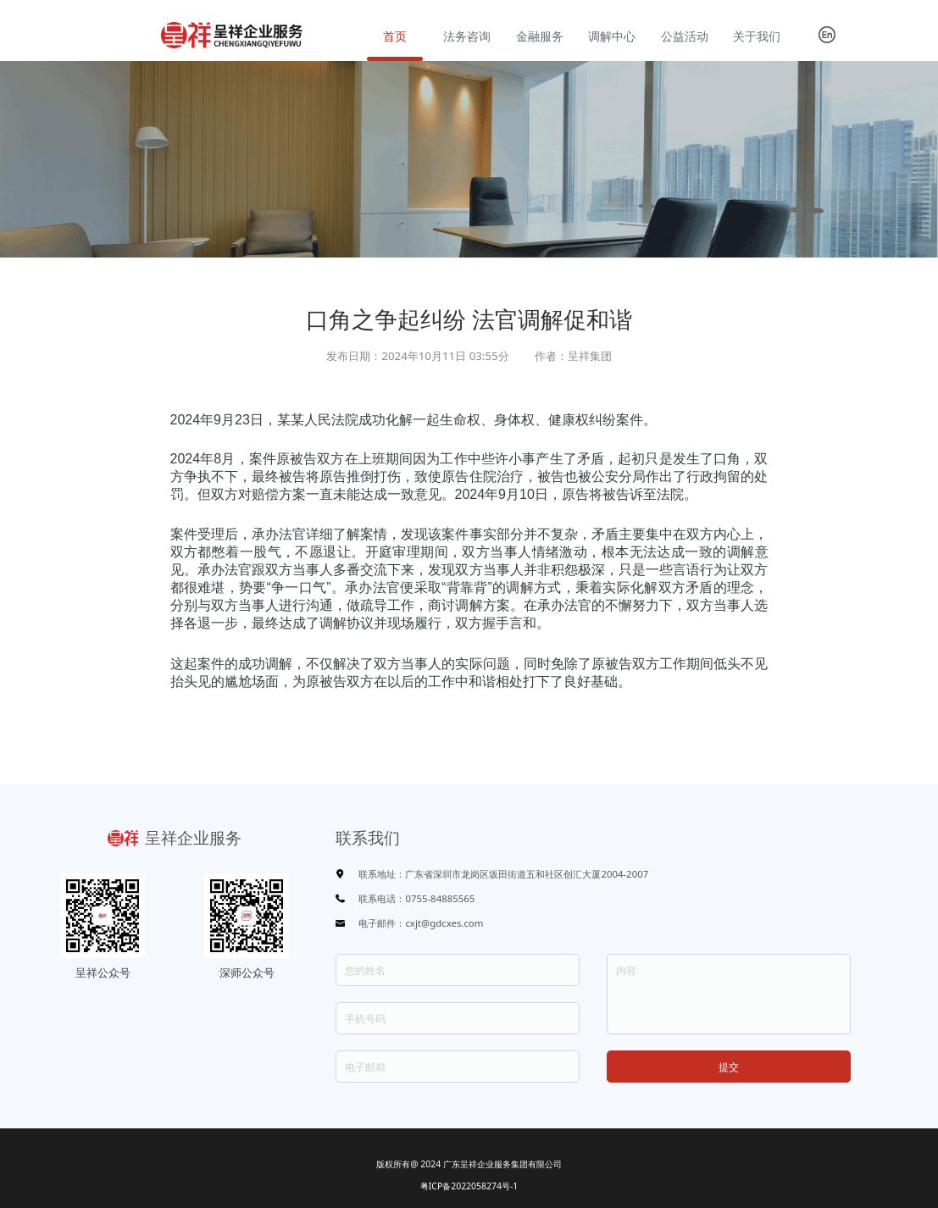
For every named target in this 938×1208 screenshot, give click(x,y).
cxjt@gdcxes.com (444, 923)
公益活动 (684, 36)
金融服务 (539, 36)
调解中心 (612, 36)
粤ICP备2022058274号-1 (469, 1186)
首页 (395, 36)
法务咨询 (467, 36)
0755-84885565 (440, 898)
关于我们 (756, 36)
